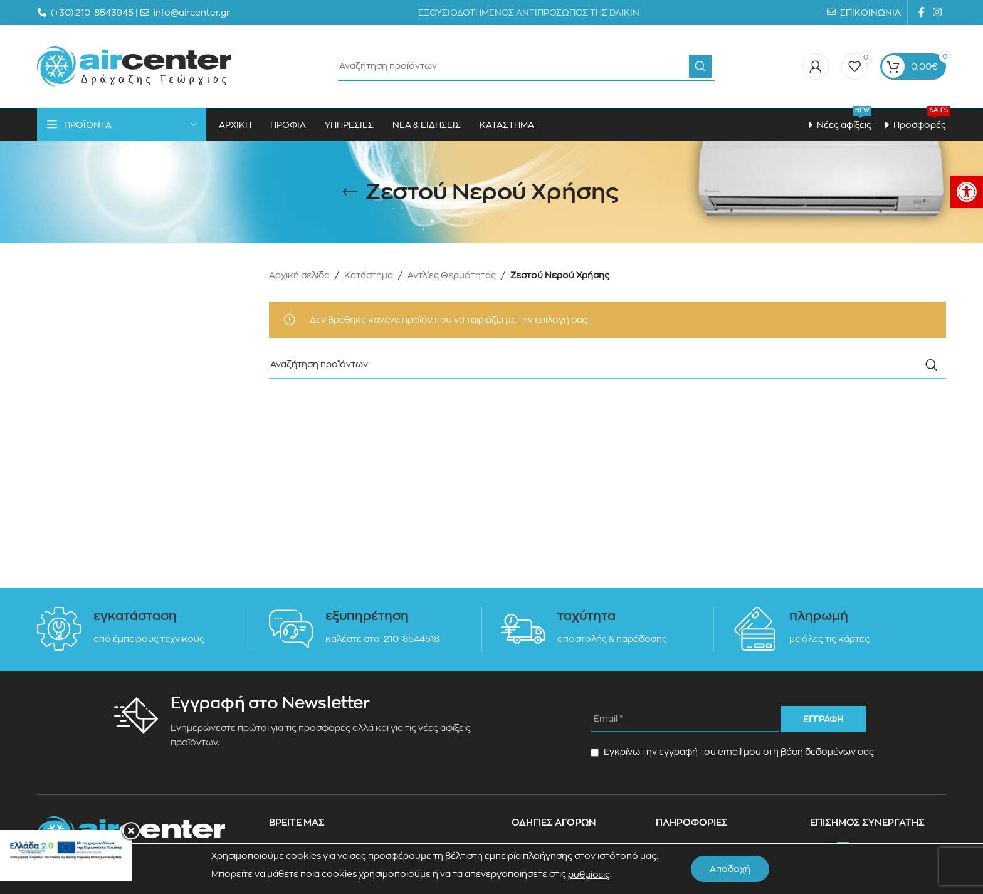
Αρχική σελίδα (299, 275)
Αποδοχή (730, 869)
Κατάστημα (368, 275)
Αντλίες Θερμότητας (451, 275)
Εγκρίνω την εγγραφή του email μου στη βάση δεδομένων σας (732, 752)
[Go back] (349, 192)
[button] (966, 192)
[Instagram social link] (937, 12)
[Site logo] (134, 65)
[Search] (526, 66)
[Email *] (685, 719)
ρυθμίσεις (589, 874)
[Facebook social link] (921, 12)
